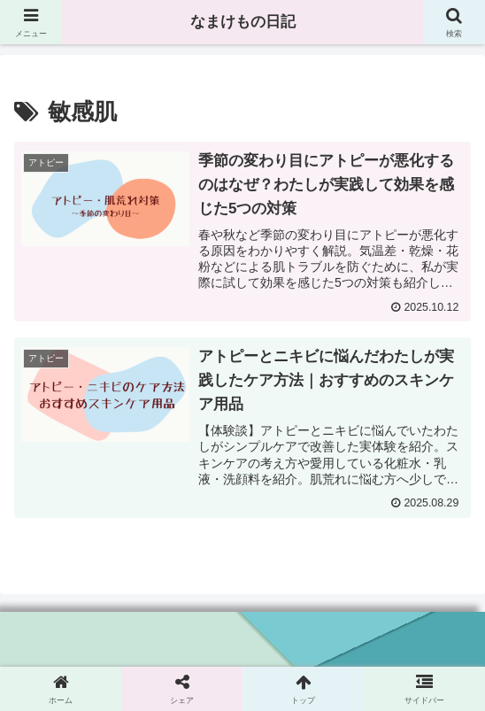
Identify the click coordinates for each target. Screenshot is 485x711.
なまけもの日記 (242, 22)
